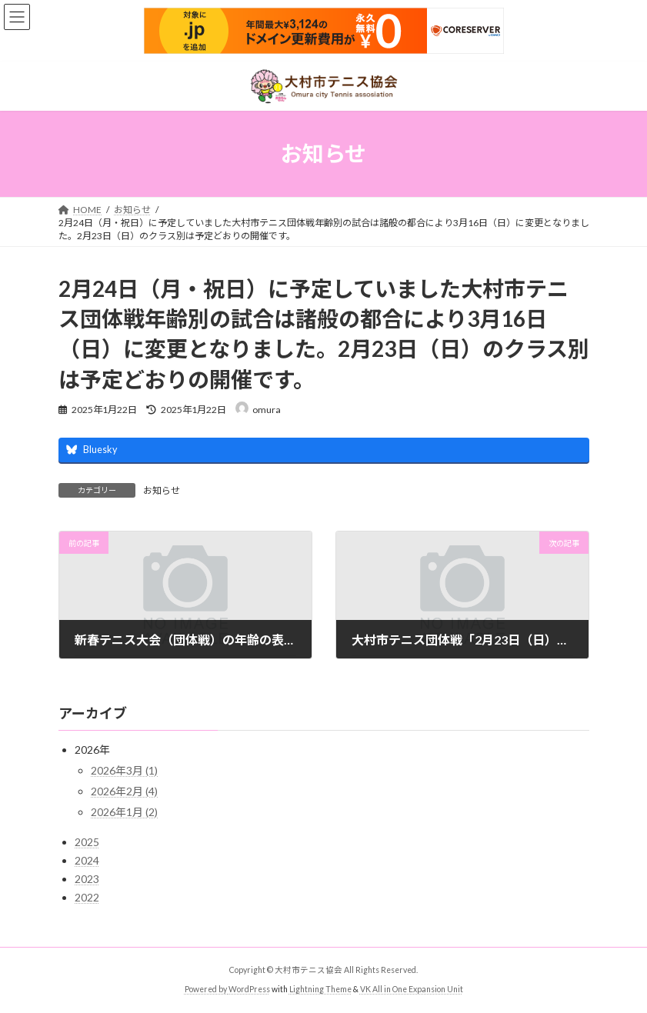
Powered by (206, 989)
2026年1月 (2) (124, 811)
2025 (87, 841)
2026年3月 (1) (124, 770)
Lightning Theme (320, 989)
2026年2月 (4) (124, 791)
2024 (87, 860)
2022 (87, 897)
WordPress (249, 989)
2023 (87, 878)
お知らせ (161, 490)
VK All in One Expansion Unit (411, 989)
